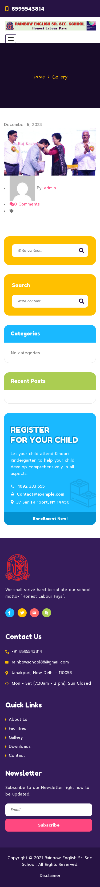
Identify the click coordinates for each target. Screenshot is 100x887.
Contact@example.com (37, 494)
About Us (18, 719)
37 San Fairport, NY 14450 (40, 502)
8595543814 (28, 9)
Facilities (17, 728)
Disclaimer (50, 876)
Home (39, 76)
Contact (17, 755)
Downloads (20, 746)
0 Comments (25, 204)
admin (50, 188)
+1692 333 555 (28, 486)
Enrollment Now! (50, 518)
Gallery (16, 737)
